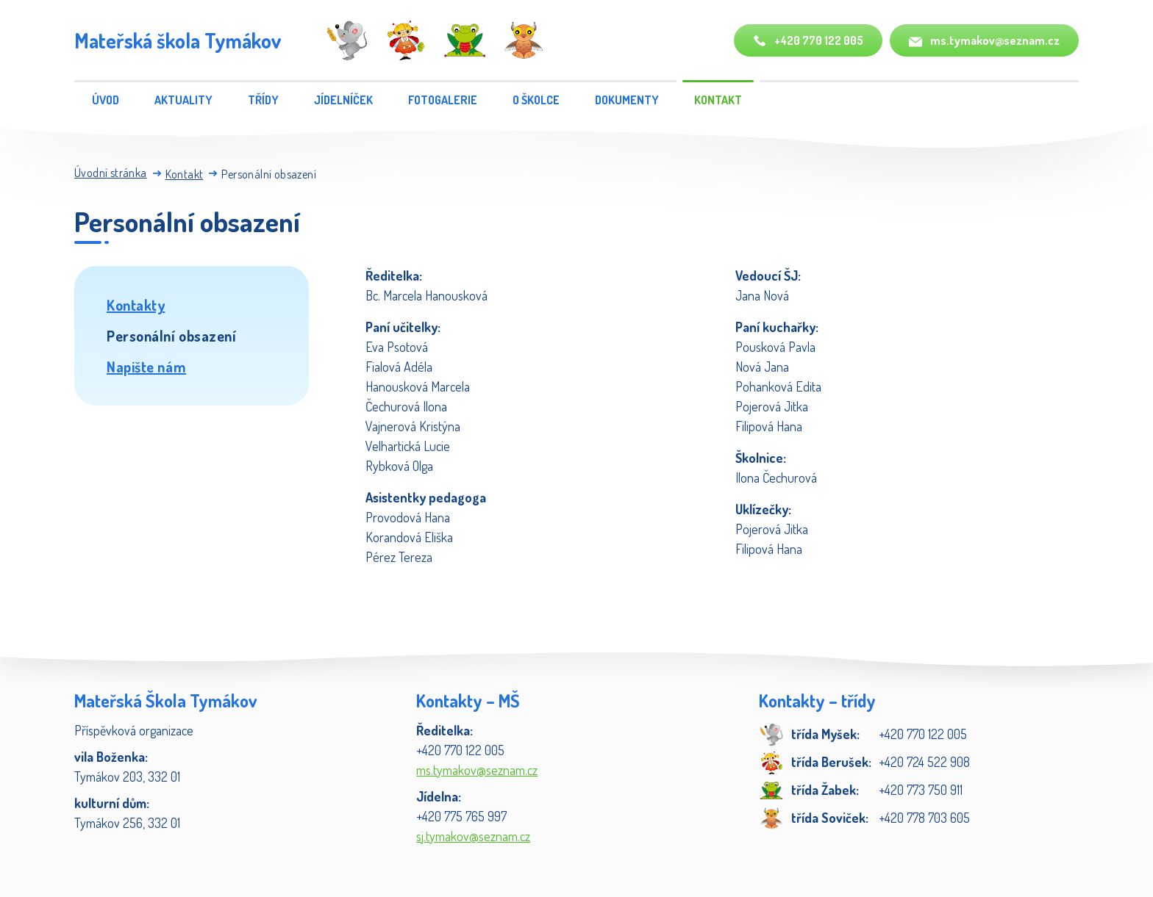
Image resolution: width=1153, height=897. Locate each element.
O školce (536, 100)
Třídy (263, 100)
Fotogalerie (442, 100)
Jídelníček (343, 100)
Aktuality (183, 100)
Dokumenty (627, 100)
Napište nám (146, 366)
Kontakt (718, 100)
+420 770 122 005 (808, 40)
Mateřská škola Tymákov (177, 40)
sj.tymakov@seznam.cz (473, 836)
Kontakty (136, 304)
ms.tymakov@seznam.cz (984, 40)
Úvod (105, 100)
